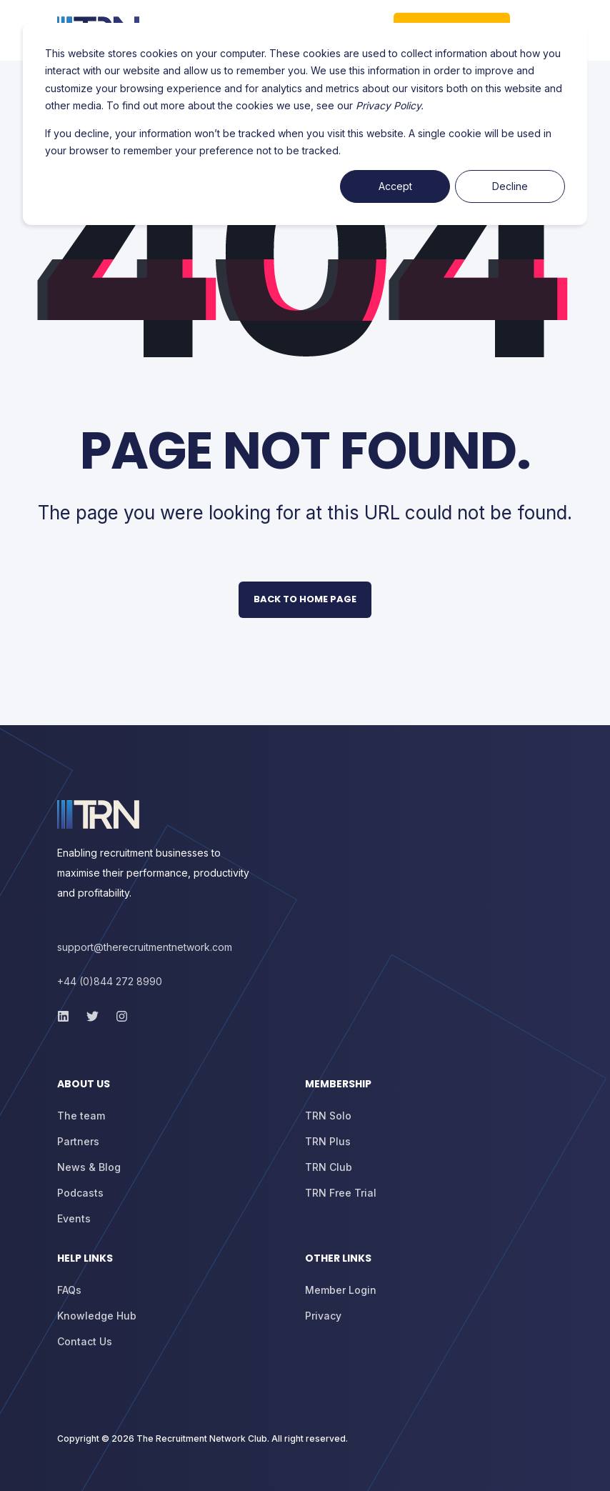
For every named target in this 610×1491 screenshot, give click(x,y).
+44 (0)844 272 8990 (109, 981)
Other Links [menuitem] (338, 1259)
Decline (510, 186)
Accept (395, 186)
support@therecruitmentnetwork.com (144, 947)
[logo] (98, 814)
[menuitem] (177, 1091)
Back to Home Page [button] (305, 599)
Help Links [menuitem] (85, 1259)
